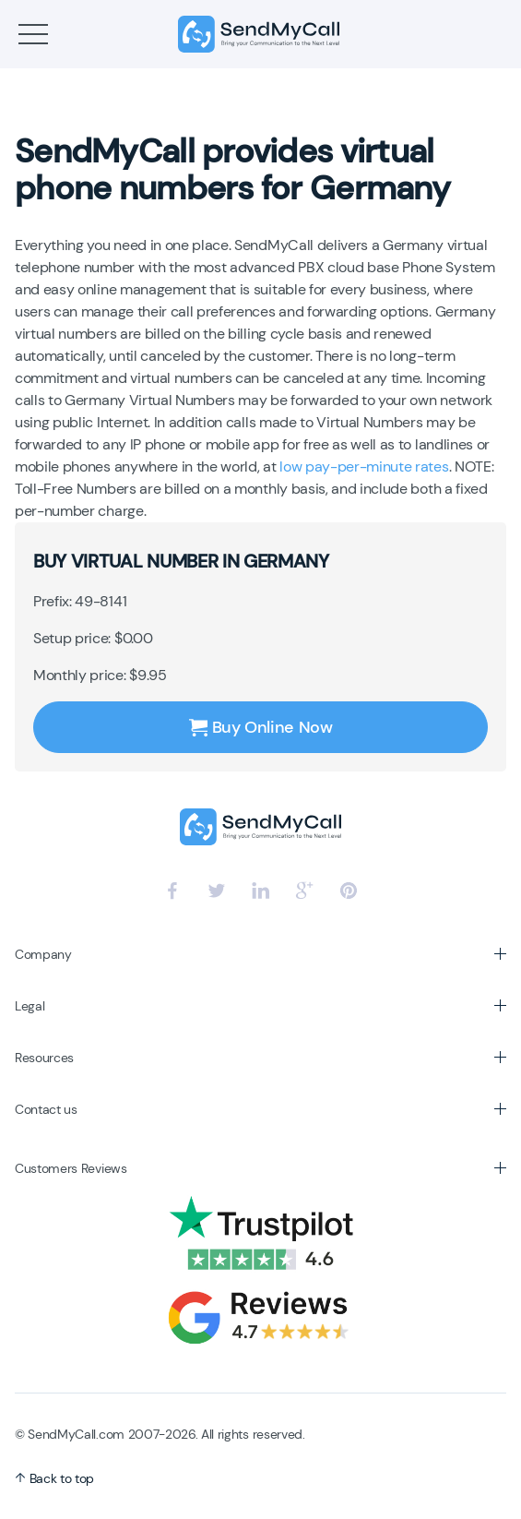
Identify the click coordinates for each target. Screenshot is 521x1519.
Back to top (54, 1478)
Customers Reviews (71, 1168)
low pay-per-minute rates (363, 466)
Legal (29, 1006)
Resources (44, 1057)
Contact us (46, 1109)
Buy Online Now (261, 727)
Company (43, 954)
